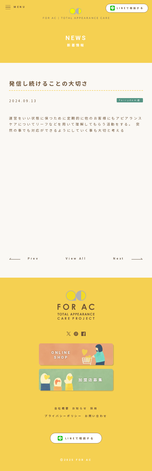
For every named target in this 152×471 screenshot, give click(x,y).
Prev (24, 258)
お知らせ (79, 408)
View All (76, 258)
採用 (94, 408)
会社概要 (61, 408)
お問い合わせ (96, 416)
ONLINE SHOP (61, 355)
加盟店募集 (91, 379)
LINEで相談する (127, 8)
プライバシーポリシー (63, 416)
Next (127, 258)
